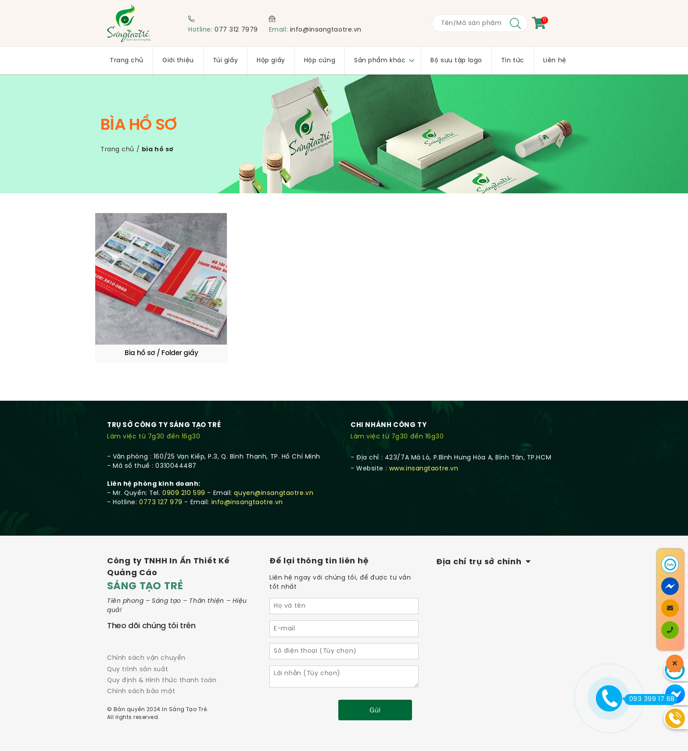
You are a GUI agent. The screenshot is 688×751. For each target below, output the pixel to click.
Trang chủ (117, 149)
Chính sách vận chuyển (146, 636)
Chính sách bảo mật (141, 669)
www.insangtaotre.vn (424, 447)
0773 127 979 (161, 480)
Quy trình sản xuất (137, 647)
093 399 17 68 (649, 699)
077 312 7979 (236, 30)
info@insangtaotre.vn (326, 30)
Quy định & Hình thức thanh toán (161, 658)
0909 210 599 (183, 471)
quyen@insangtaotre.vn (273, 471)
